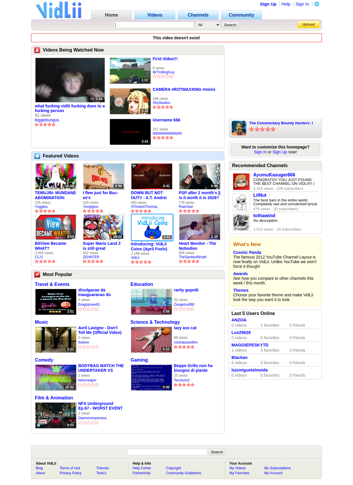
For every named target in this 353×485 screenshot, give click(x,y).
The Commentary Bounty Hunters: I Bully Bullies (281, 123)
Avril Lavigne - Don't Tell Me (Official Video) (100, 330)
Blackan (239, 357)
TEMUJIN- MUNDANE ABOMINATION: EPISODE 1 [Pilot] (55, 195)
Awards (240, 273)
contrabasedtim (186, 342)
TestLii (101, 473)
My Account (273, 473)
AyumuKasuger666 (274, 174)
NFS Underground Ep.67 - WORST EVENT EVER (100, 406)
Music (41, 322)
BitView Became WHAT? (50, 246)
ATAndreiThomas (144, 207)
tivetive (83, 342)
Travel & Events (52, 284)
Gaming (139, 359)
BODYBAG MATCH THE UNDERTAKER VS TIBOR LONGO (101, 368)
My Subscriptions (277, 468)
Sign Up (268, 3)
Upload (308, 24)
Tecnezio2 (182, 380)
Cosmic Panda (247, 252)
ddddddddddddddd (167, 133)
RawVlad (186, 207)
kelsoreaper (87, 380)
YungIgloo (90, 207)
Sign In (302, 3)
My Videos (237, 468)
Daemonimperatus (92, 418)
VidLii (135, 258)
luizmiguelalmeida (249, 370)
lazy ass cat (185, 327)
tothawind (264, 215)
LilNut (259, 195)
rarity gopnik (186, 290)
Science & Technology (155, 322)
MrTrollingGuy (163, 72)
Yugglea (41, 207)
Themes (241, 290)
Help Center (142, 468)
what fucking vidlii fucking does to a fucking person (70, 108)
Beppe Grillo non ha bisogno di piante (193, 368)
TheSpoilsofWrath (192, 257)
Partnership (141, 473)
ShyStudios (161, 103)
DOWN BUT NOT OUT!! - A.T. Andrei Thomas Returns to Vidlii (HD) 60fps (149, 195)
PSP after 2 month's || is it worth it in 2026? (199, 195)
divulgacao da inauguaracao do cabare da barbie (94, 292)
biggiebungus (47, 120)
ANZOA (239, 320)
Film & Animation (54, 397)
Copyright (173, 468)
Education (142, 284)
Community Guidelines (183, 473)
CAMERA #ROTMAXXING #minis (184, 89)
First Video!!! (165, 58)
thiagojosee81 (89, 304)
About (40, 473)
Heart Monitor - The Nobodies (197, 246)
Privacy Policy (70, 473)
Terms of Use (70, 468)
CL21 (39, 257)
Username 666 (166, 120)
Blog (39, 468)
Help (285, 3)
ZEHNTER (91, 257)
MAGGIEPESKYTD (249, 345)
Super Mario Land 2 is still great (102, 246)
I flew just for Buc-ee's (100, 195)
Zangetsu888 (184, 304)
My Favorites (239, 473)
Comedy (44, 359)
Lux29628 (241, 332)
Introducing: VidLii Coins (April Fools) (149, 246)
